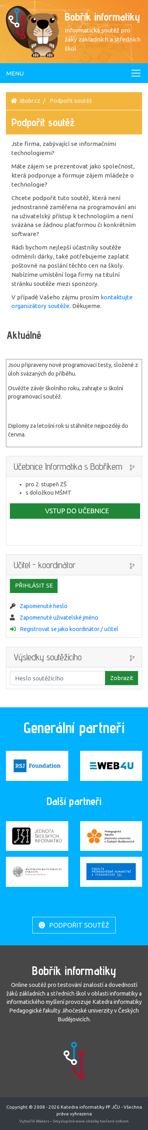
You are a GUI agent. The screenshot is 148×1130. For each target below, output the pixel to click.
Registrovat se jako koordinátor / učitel (69, 629)
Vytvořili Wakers (34, 1121)
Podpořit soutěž (74, 925)
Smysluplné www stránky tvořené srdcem (91, 1121)
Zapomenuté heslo (43, 606)
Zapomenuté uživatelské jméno (59, 617)
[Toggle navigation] (74, 73)
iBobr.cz (30, 101)
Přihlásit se (34, 585)
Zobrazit (121, 678)
